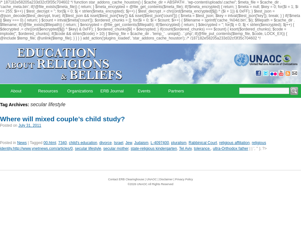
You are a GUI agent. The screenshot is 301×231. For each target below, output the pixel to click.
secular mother (116, 148)
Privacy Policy (184, 179)
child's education (83, 143)
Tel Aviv (185, 148)
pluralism (178, 143)
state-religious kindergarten (154, 148)
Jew (129, 143)
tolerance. (202, 148)
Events (144, 91)
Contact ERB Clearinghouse (126, 179)
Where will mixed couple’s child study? (62, 119)
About (16, 91)
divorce (105, 143)
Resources (48, 91)
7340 (62, 143)
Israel (118, 143)
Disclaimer (166, 179)
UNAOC (151, 179)
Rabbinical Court (203, 143)
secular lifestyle (88, 148)
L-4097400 (159, 143)
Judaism (141, 143)
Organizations (80, 91)
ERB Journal (112, 91)
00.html (50, 143)
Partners (176, 91)
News (22, 143)
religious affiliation (234, 143)
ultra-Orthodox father (230, 148)
